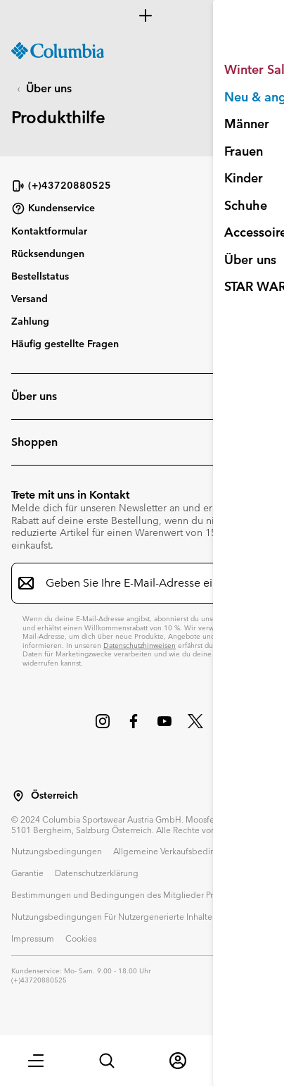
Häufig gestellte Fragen (65, 343)
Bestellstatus (40, 276)
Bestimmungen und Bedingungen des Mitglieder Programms (130, 894)
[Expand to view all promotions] (142, 15)
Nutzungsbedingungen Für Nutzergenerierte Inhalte (111, 916)
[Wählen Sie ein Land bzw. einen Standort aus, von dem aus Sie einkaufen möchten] (18, 796)
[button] (36, 1060)
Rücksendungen (47, 253)
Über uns (49, 88)
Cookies (80, 938)
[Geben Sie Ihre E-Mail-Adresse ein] (133, 583)
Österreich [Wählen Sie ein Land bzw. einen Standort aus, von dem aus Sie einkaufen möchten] (54, 795)
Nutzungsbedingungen (56, 850)
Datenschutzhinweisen (139, 645)
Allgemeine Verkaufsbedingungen (179, 850)
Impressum (32, 938)
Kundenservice (53, 208)
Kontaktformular (49, 231)
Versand (29, 298)
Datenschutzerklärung (96, 872)
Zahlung (30, 321)
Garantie (27, 872)
